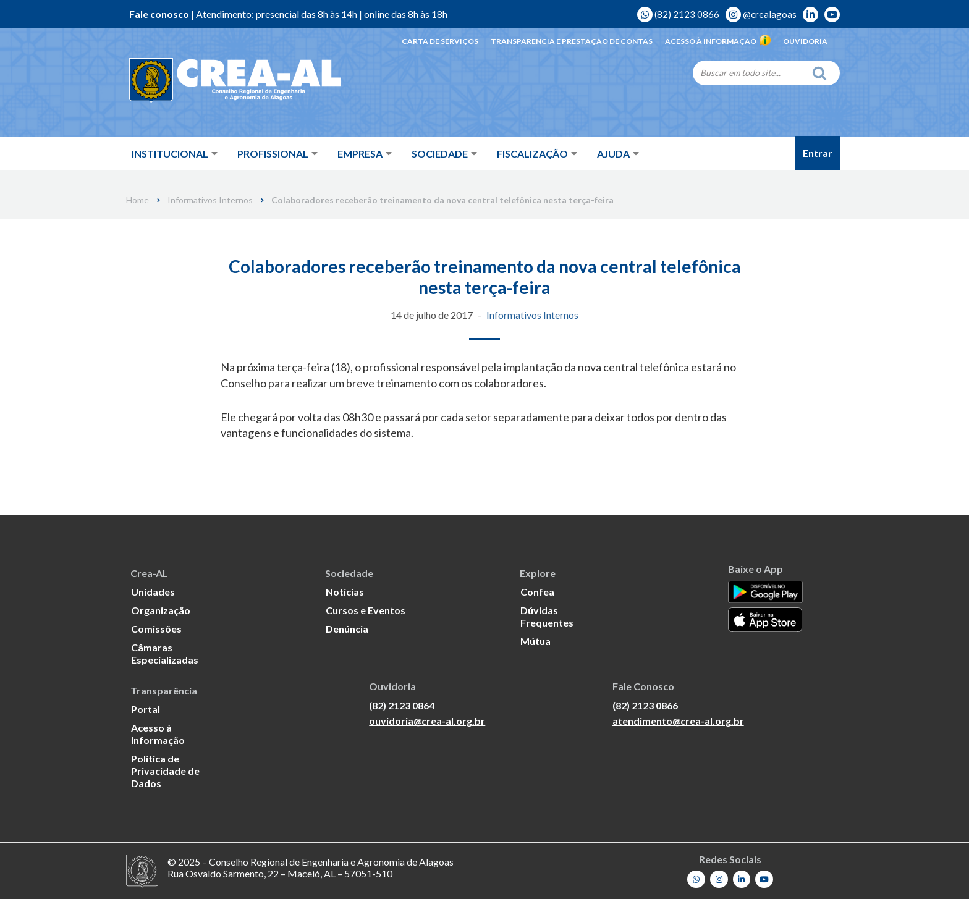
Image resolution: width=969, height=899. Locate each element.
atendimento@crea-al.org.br (678, 721)
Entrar (817, 153)
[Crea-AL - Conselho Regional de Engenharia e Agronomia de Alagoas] (217, 80)
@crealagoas (761, 14)
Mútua (535, 641)
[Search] (749, 72)
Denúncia (347, 629)
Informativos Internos (210, 200)
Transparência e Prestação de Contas (572, 41)
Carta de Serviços (440, 41)
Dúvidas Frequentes (546, 616)
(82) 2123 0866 (678, 14)
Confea (537, 591)
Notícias (345, 591)
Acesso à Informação (718, 41)
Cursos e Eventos (365, 610)
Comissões (156, 629)
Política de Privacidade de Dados (165, 771)
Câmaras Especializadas (164, 653)
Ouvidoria (805, 41)
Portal (145, 709)
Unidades (153, 591)
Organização (160, 610)
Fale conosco (159, 14)
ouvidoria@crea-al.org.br (427, 721)
